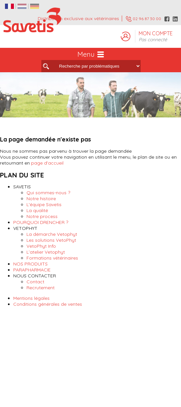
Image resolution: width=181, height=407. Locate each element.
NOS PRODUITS (30, 264)
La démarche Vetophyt (51, 234)
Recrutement (40, 288)
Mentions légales (31, 298)
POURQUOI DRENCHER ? (40, 222)
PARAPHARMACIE (32, 270)
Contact (35, 282)
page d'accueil (47, 163)
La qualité (37, 210)
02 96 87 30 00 (143, 19)
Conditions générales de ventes (47, 304)
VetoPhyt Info (41, 246)
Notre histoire (41, 199)
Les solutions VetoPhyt (51, 240)
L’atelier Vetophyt (45, 252)
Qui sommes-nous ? (48, 193)
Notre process (42, 216)
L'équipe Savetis (44, 204)
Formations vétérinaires (52, 258)
